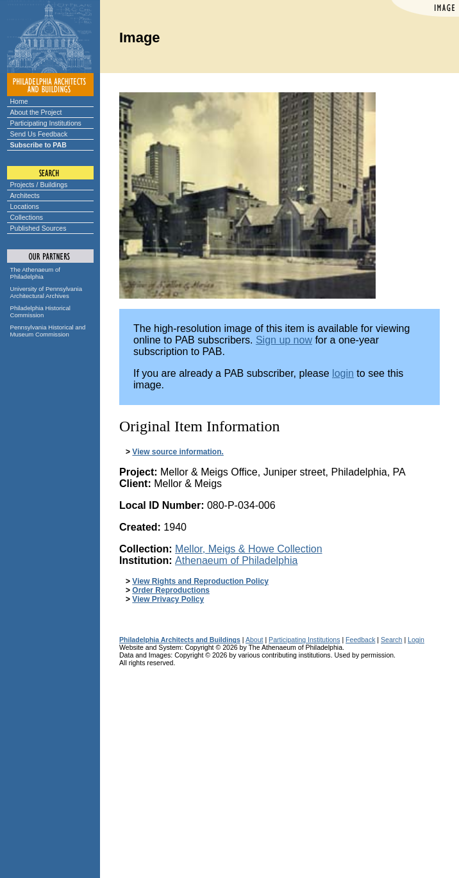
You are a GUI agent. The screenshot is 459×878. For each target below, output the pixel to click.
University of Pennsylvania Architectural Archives (46, 292)
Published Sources (38, 228)
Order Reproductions (171, 590)
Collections (27, 217)
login (343, 373)
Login (416, 639)
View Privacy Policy (168, 599)
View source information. (177, 451)
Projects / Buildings (39, 184)
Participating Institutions (45, 123)
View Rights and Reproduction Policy (200, 581)
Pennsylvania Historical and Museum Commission (48, 331)
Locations (24, 206)
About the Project (36, 112)
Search (391, 639)
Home (19, 101)
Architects (25, 195)
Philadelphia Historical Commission (40, 311)
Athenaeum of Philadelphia (236, 560)
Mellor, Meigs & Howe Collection (248, 548)
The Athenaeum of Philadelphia (35, 273)
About (254, 639)
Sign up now (284, 340)
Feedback (360, 639)
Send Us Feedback (39, 134)
